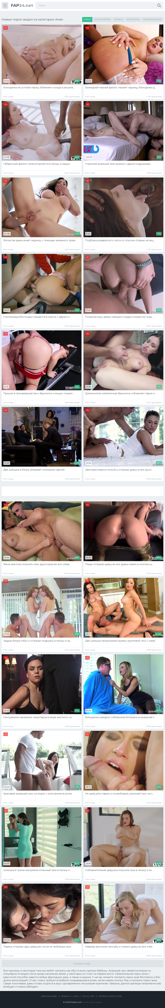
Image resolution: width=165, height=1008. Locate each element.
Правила (65, 995)
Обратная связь (49, 995)
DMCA (76, 995)
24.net (22, 5)
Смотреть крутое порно (110, 995)
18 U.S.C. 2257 (88, 995)
